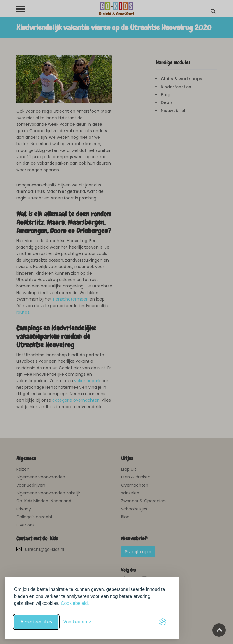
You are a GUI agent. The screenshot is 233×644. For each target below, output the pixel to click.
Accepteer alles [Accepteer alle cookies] (36, 621)
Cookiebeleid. (75, 603)
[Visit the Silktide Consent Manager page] (163, 622)
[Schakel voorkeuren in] (77, 622)
